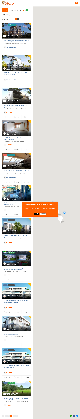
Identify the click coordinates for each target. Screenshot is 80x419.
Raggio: (5, 14)
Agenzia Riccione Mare (12, 263)
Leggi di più (43, 213)
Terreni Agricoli (11, 382)
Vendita (5, 24)
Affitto (5, 154)
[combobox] (5, 10)
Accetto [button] (36, 213)
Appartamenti (11, 57)
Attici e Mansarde (12, 24)
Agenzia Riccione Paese (12, 35)
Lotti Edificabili (11, 252)
